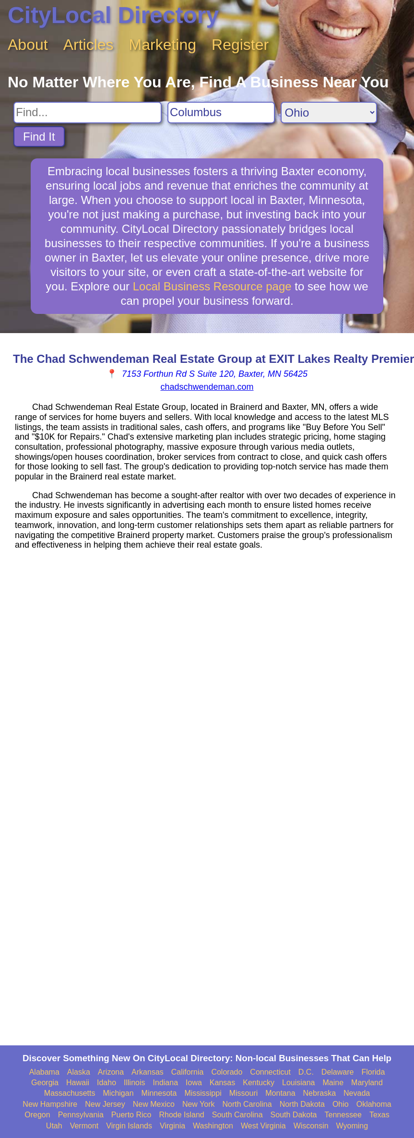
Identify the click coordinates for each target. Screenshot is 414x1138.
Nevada (356, 1093)
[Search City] (221, 112)
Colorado (226, 1072)
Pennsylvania (81, 1115)
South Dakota (294, 1115)
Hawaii (77, 1082)
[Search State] (329, 112)
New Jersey (105, 1104)
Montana (280, 1093)
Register (240, 44)
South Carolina (237, 1115)
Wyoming (352, 1126)
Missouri (243, 1093)
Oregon (37, 1115)
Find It (39, 136)
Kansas (222, 1082)
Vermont (84, 1126)
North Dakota (302, 1104)
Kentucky (258, 1082)
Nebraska (319, 1093)
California (187, 1072)
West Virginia (263, 1126)
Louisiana (298, 1082)
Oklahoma (373, 1104)
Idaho (106, 1082)
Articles (88, 44)
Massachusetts (69, 1093)
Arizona (111, 1072)
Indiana (165, 1082)
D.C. (306, 1072)
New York (198, 1104)
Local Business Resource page (212, 286)
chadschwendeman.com (206, 387)
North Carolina (247, 1104)
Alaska (78, 1072)
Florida (373, 1072)
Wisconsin (311, 1126)
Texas (379, 1115)
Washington (213, 1126)
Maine (333, 1082)
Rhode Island (181, 1115)
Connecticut (270, 1072)
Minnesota (159, 1093)
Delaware (337, 1072)
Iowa (194, 1082)
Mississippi (202, 1093)
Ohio (340, 1104)
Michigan (118, 1093)
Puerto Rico (131, 1115)
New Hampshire (50, 1104)
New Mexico (154, 1104)
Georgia (45, 1082)
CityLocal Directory (113, 15)
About (28, 44)
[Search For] (87, 112)
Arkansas (147, 1072)
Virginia (172, 1126)
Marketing (163, 44)
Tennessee (343, 1115)
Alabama (44, 1072)
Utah (54, 1126)
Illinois (134, 1082)
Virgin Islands (129, 1126)
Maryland (367, 1082)
